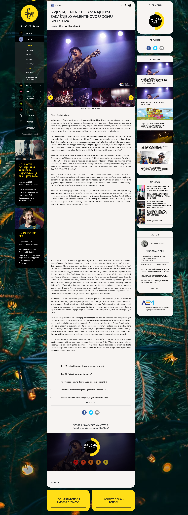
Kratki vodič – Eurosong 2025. (153, 265)
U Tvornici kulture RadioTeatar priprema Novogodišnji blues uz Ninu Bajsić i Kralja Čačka (159, 205)
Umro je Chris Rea (154, 221)
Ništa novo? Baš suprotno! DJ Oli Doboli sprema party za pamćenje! (155, 270)
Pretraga (30, 116)
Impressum (27, 128)
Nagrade (26, 121)
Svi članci (155, 288)
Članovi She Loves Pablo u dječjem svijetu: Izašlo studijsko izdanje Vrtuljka (158, 188)
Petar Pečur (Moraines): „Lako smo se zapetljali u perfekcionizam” (153, 258)
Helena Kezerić (156, 243)
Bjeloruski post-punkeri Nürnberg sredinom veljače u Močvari (158, 196)
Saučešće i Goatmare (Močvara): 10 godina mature (154, 282)
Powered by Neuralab (30, 134)
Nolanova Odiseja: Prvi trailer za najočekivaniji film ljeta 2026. (28, 170)
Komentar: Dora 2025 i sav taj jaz (154, 276)
